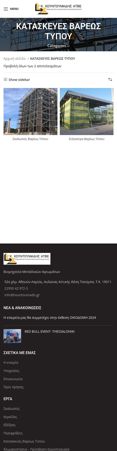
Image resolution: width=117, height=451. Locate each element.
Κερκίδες (10, 417)
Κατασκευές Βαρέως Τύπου (24, 441)
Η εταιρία (11, 362)
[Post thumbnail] (12, 336)
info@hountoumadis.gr (22, 295)
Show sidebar (19, 80)
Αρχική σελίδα (15, 58)
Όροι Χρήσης (14, 387)
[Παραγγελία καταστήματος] (109, 79)
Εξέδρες (9, 425)
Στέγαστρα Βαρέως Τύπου (86, 139)
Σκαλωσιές (12, 408)
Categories (56, 46)
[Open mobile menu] (11, 9)
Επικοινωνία (13, 379)
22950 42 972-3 (16, 288)
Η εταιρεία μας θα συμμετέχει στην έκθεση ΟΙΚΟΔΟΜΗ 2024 (50, 317)
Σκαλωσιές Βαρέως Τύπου (30, 139)
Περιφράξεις (13, 433)
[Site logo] (58, 8)
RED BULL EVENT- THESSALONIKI (50, 331)
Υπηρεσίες (11, 370)
